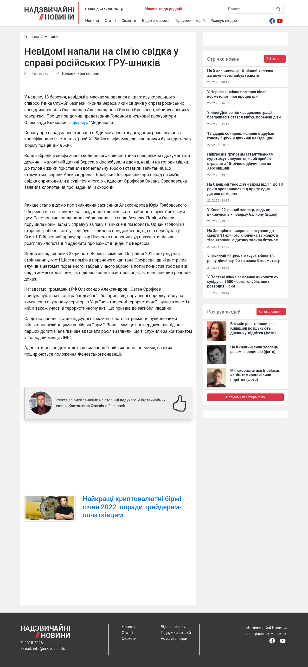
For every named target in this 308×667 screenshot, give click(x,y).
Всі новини (274, 59)
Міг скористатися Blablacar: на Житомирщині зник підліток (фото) (255, 375)
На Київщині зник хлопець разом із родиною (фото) (254, 349)
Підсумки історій (189, 20)
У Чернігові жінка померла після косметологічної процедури (237, 94)
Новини (92, 20)
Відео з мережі (155, 20)
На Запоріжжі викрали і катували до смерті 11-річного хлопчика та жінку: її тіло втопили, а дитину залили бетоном (242, 235)
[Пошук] (249, 8)
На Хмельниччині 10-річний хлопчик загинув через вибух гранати (240, 73)
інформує (78, 122)
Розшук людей (224, 20)
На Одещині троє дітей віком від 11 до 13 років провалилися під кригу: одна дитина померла (245, 189)
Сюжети (129, 20)
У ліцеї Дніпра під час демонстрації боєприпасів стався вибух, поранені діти (244, 114)
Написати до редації (163, 9)
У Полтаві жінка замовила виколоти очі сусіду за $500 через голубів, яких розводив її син (243, 281)
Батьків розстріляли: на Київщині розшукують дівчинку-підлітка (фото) (253, 328)
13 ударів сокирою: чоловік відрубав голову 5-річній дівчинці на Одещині (240, 135)
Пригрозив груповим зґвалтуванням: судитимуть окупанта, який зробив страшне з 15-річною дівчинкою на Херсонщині (241, 161)
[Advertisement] (108, 457)
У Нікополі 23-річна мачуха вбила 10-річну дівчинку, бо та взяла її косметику (243, 258)
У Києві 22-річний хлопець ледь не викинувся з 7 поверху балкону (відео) (242, 212)
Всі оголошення (271, 312)
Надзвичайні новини (80, 73)
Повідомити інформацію (245, 397)
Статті (110, 20)
